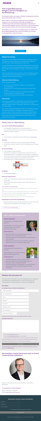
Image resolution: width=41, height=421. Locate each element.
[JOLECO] (7, 3)
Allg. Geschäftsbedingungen (13, 336)
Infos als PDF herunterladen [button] (11, 207)
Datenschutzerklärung (12, 334)
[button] (38, 3)
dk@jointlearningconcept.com (12, 392)
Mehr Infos (33, 137)
